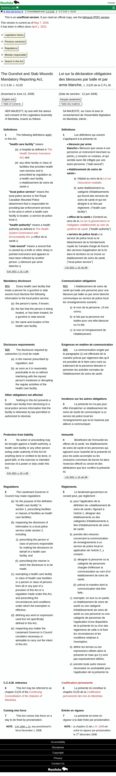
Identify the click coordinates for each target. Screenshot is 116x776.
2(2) (8, 349)
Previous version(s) (15, 41)
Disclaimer (58, 747)
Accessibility (58, 741)
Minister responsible (15, 55)
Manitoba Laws (10, 7)
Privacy (58, 758)
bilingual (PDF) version (95, 17)
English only (8, 99)
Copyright (58, 752)
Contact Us (58, 763)
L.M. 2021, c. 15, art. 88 (76, 267)
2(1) (8, 286)
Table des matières (70, 104)
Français (111, 3)
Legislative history (14, 35)
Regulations (11, 48)
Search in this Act (14, 61)
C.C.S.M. (50, 11)
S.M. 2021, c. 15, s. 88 (17, 271)
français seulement (70, 99)
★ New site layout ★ (13, 11)
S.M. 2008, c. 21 (22, 726)
